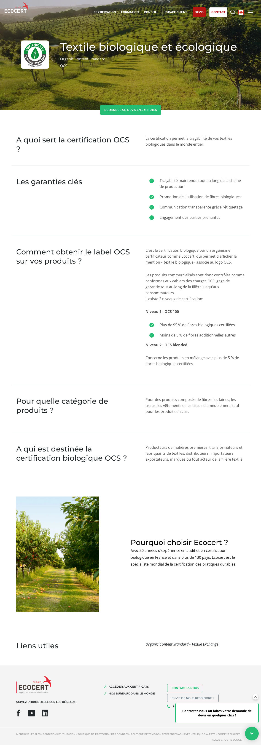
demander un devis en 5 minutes (130, 110)
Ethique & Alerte (203, 734)
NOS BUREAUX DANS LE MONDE (132, 693)
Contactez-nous (185, 688)
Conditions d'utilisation (59, 734)
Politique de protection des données (103, 734)
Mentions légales (28, 734)
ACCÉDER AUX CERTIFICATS (129, 686)
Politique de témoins (145, 734)
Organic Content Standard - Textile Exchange (181, 644)
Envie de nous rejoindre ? (193, 698)
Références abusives (176, 734)
